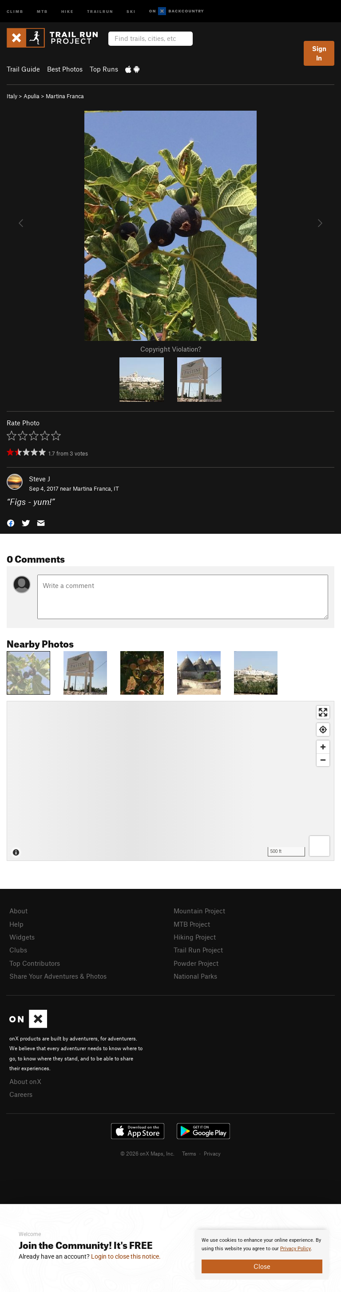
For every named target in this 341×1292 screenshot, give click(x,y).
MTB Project (192, 924)
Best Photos (65, 69)
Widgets (22, 937)
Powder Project (196, 963)
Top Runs (104, 69)
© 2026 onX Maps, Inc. (147, 1153)
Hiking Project (195, 937)
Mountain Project (199, 911)
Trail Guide (23, 69)
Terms (189, 1153)
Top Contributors (34, 963)
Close (262, 1266)
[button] (11, 522)
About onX (25, 1081)
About (18, 911)
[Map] (170, 780)
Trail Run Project (198, 950)
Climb (15, 11)
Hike (67, 11)
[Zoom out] (323, 759)
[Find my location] (323, 729)
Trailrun (100, 11)
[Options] (319, 846)
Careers (20, 1094)
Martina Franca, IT (96, 488)
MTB (42, 11)
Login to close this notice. (126, 1256)
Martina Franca (65, 96)
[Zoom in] (323, 746)
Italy (12, 96)
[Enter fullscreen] (323, 712)
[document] (262, 1254)
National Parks (195, 976)
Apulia (32, 96)
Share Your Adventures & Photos (58, 976)
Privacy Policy (295, 1249)
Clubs (18, 950)
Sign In (319, 53)
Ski (131, 11)
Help (16, 924)
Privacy (212, 1153)
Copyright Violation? (170, 349)
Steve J (39, 479)
